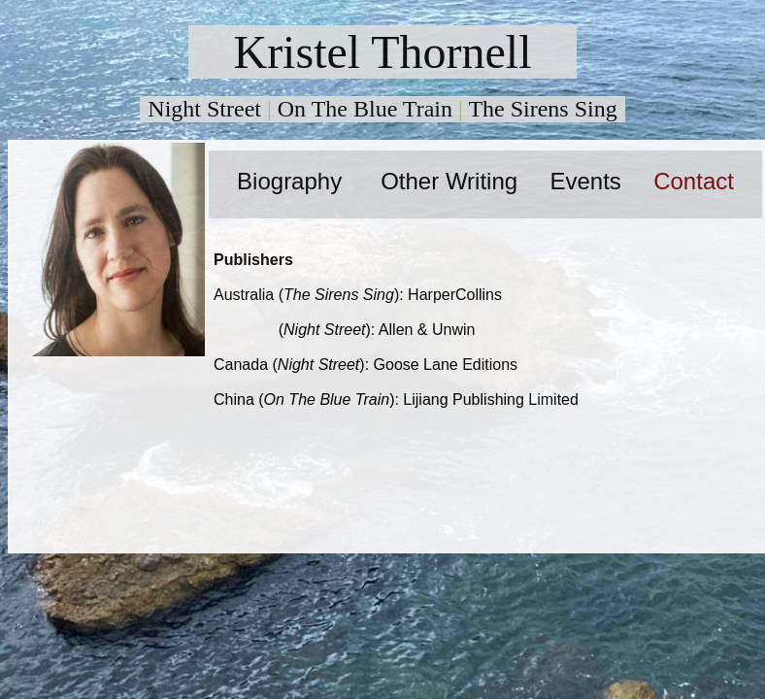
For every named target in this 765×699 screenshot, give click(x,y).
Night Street (204, 108)
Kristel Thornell (382, 52)
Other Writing (449, 181)
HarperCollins (455, 294)
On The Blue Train (365, 108)
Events (584, 181)
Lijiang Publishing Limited (491, 399)
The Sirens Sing (542, 108)
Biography (289, 181)
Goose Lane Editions (446, 364)
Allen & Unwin (427, 329)
